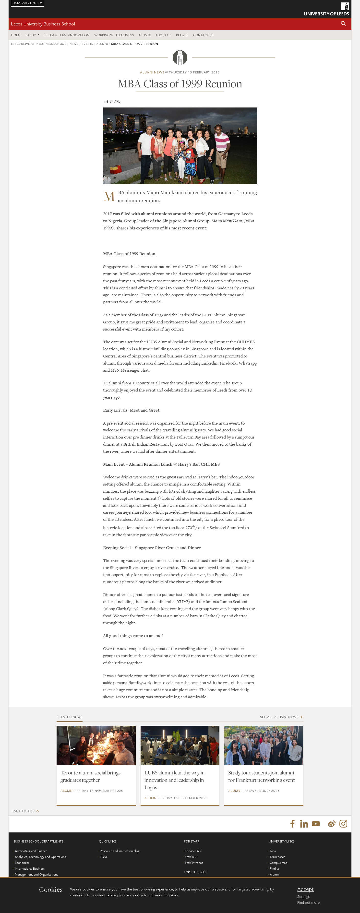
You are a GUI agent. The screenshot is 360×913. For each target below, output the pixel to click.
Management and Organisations (36, 874)
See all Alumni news (279, 716)
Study (31, 34)
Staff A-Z (191, 856)
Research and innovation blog (119, 851)
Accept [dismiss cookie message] (305, 889)
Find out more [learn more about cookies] (308, 902)
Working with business (114, 34)
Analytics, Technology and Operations (40, 856)
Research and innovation (67, 34)
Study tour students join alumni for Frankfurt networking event (261, 776)
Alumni (145, 34)
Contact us (203, 34)
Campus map (278, 862)
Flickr (103, 856)
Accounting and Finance (31, 851)
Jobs (273, 851)
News (74, 43)
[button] (343, 24)
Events (87, 43)
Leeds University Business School (43, 23)
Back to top (23, 810)
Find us (274, 868)
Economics (22, 862)
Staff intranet (194, 862)
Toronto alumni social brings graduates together (90, 776)
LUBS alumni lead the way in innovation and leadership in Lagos (174, 780)
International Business (30, 868)
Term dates (277, 856)
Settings (303, 896)
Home (16, 34)
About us (163, 34)
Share (115, 101)
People (182, 34)
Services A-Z (193, 851)
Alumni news (152, 72)
